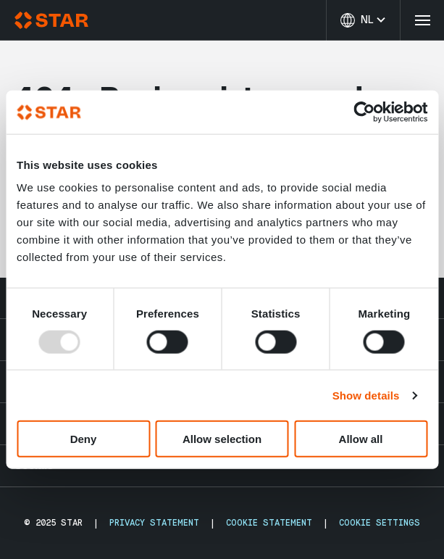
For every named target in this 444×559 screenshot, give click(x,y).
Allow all (361, 439)
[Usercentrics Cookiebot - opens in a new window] (364, 112)
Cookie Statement (269, 523)
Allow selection (222, 439)
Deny (83, 439)
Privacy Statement (154, 523)
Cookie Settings (379, 523)
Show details (366, 395)
